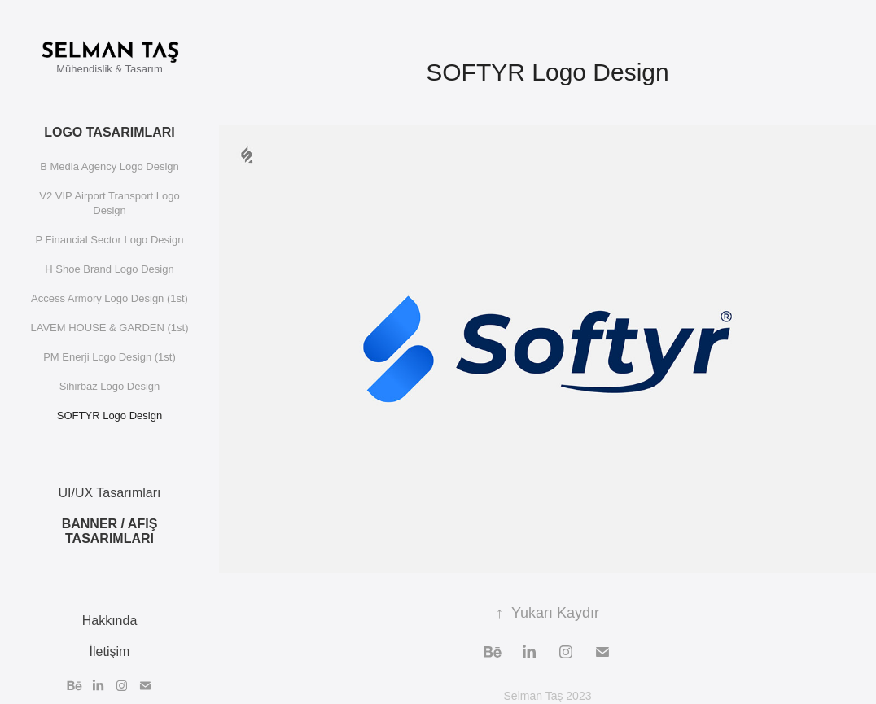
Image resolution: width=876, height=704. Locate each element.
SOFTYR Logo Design (109, 415)
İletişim (110, 651)
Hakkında (110, 620)
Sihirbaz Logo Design (109, 386)
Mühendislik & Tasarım (109, 69)
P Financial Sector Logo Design (110, 240)
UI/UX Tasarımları (110, 493)
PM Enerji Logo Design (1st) (109, 357)
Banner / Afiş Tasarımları (110, 531)
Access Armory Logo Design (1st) (109, 298)
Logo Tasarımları (109, 132)
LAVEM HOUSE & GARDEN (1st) (109, 327)
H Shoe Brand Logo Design (109, 269)
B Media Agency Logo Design (109, 166)
